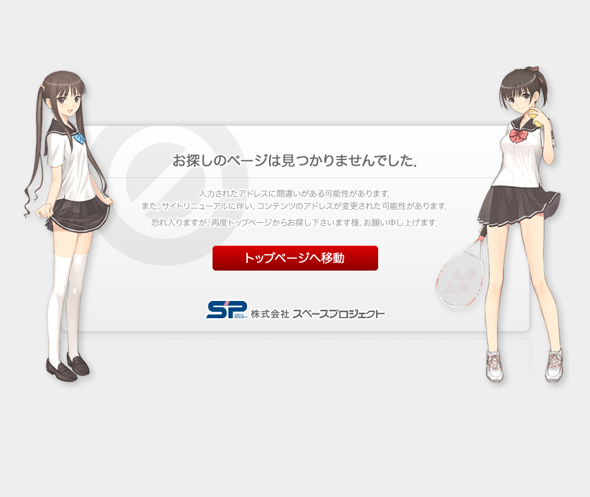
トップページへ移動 (295, 258)
